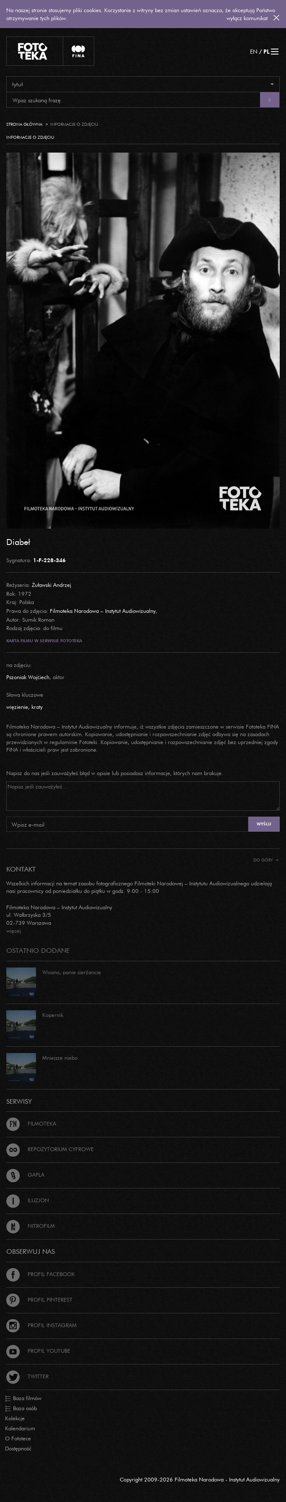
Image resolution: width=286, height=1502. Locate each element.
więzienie (17, 706)
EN (254, 51)
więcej (13, 930)
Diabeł (18, 541)
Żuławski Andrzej (51, 584)
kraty (37, 706)
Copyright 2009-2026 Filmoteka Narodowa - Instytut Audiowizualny (200, 1479)
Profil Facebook (40, 1274)
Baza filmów (23, 1398)
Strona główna (24, 124)
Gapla (25, 1174)
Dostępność (18, 1448)
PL (266, 51)
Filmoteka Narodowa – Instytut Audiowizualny (103, 610)
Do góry (266, 860)
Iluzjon (27, 1200)
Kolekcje (15, 1418)
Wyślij (264, 824)
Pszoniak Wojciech (27, 677)
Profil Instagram (41, 1325)
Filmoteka (31, 1123)
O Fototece (18, 1438)
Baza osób (21, 1408)
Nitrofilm (30, 1225)
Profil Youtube (38, 1350)
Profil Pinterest (39, 1299)
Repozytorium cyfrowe (50, 1149)
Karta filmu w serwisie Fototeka (44, 640)
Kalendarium (20, 1428)
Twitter (27, 1376)
